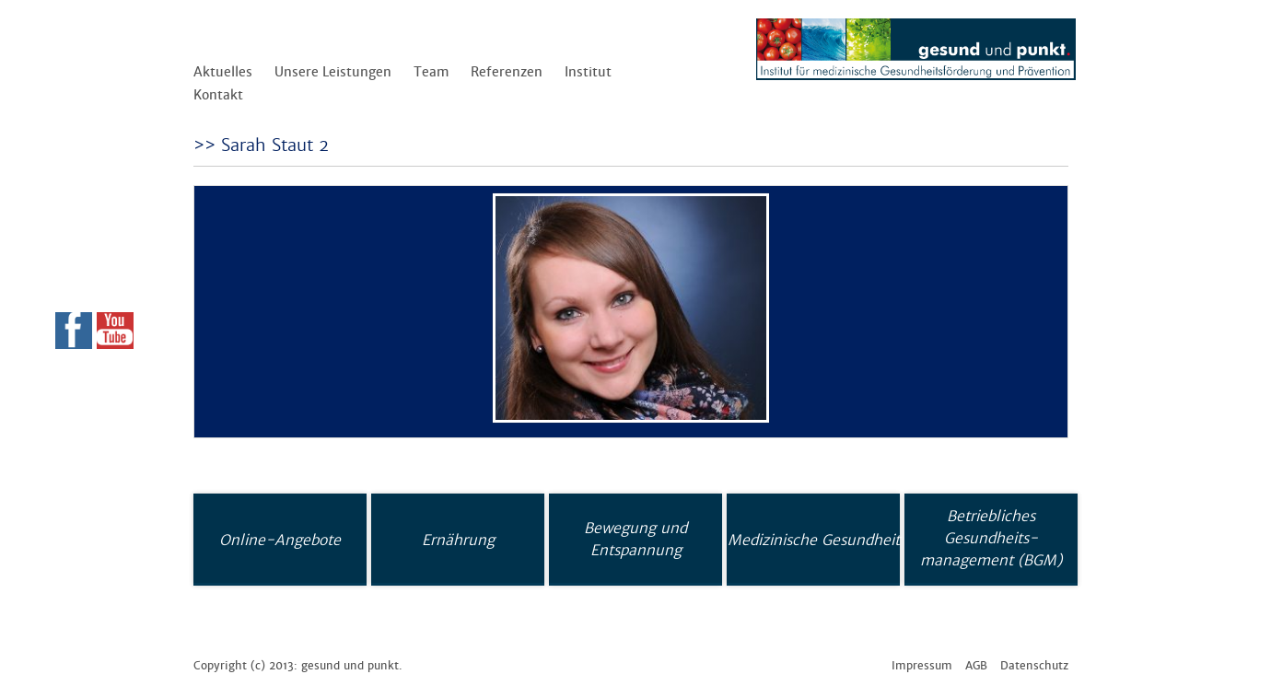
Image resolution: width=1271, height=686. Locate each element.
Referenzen (506, 72)
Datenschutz (1034, 665)
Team (431, 72)
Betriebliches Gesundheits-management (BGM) (991, 537)
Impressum (922, 665)
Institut (588, 72)
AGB (976, 665)
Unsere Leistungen (332, 72)
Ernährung (458, 539)
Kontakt (218, 95)
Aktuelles (222, 72)
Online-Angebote (280, 539)
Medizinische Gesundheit (814, 539)
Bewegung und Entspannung (635, 538)
